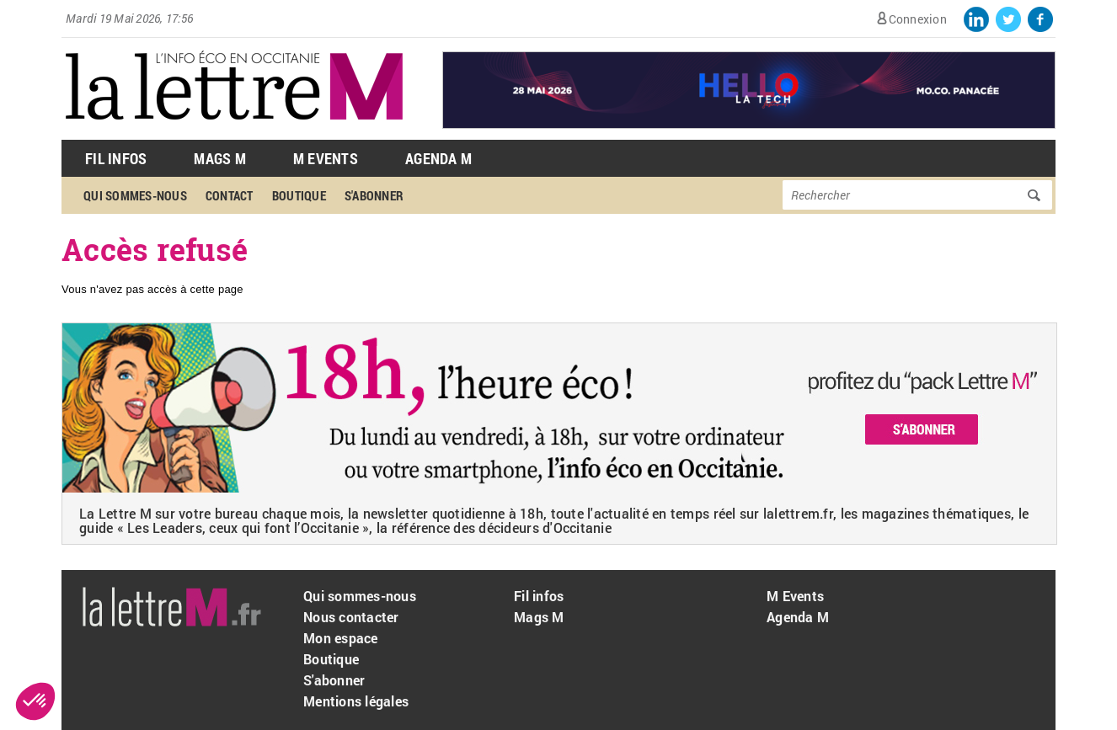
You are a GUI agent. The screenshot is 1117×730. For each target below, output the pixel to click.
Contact (230, 195)
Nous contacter (351, 617)
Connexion (918, 19)
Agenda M (438, 158)
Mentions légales (356, 701)
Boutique (299, 195)
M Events (325, 158)
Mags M (220, 158)
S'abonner (374, 195)
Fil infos (539, 596)
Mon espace (340, 638)
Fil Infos (116, 158)
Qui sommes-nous (135, 195)
